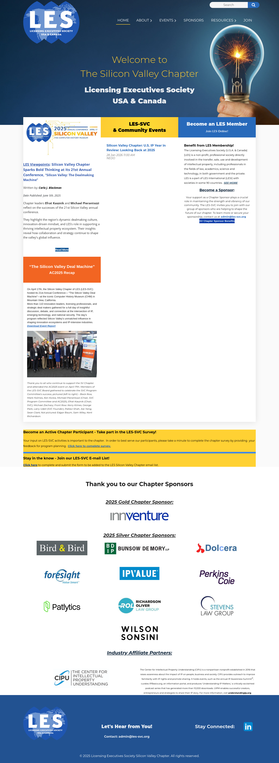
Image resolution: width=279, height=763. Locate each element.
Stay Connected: (215, 726)
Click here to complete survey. (89, 446)
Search (251, 5)
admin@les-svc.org (233, 216)
